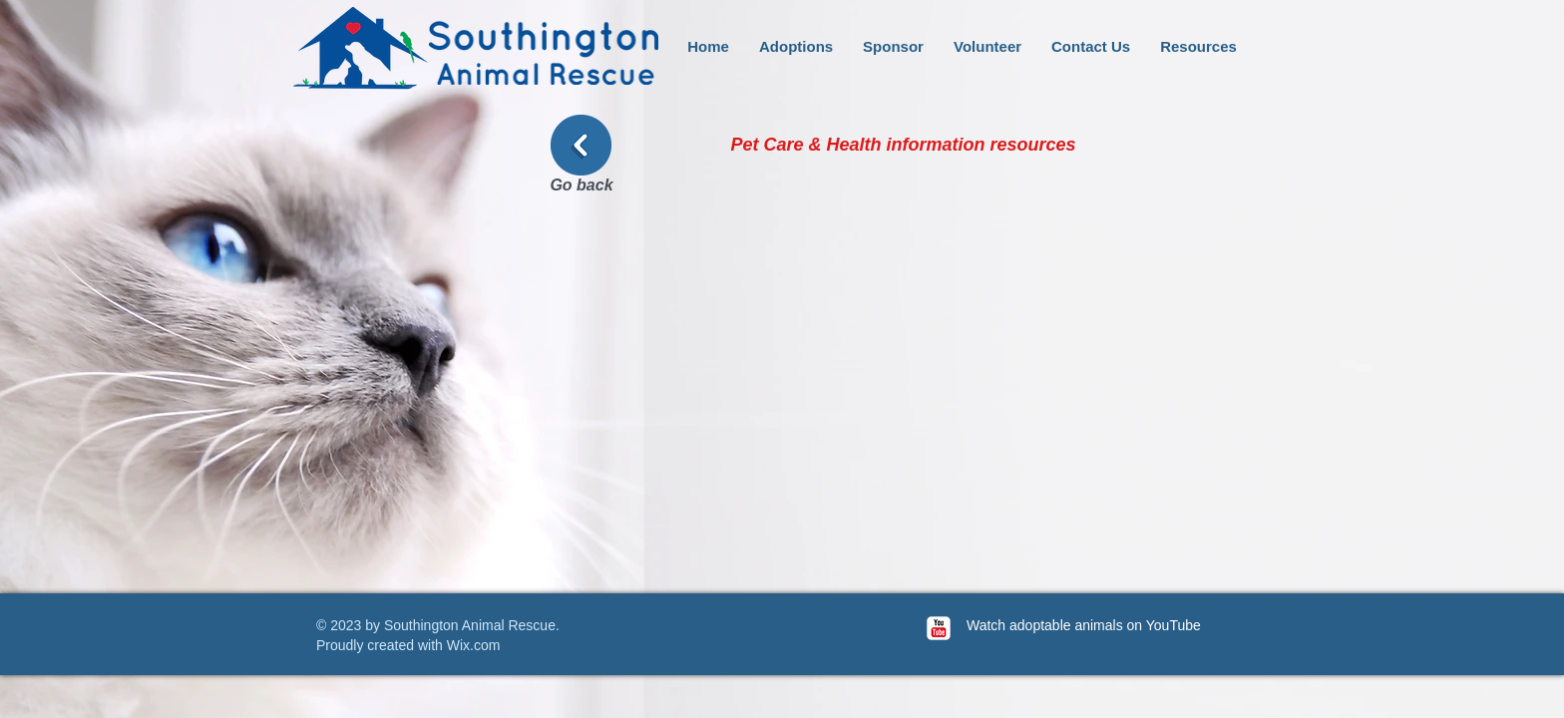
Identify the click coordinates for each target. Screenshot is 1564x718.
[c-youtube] (939, 628)
